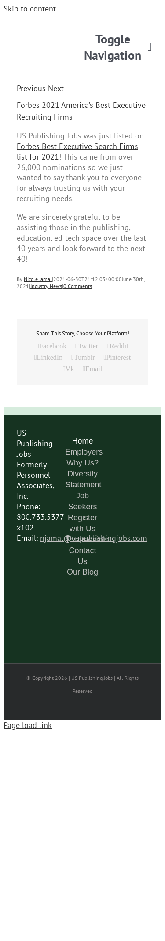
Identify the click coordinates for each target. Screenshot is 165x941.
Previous (31, 88)
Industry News (46, 286)
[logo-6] (83, 23)
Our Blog (82, 572)
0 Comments (77, 286)
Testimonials (87, 539)
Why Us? (82, 462)
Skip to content (30, 9)
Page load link (28, 725)
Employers (84, 451)
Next (56, 88)
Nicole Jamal (38, 279)
